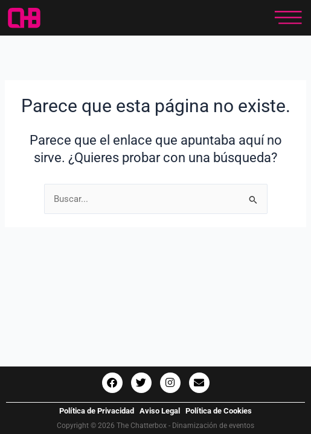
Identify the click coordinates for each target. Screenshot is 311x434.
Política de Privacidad (96, 410)
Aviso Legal (159, 410)
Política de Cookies (218, 410)
